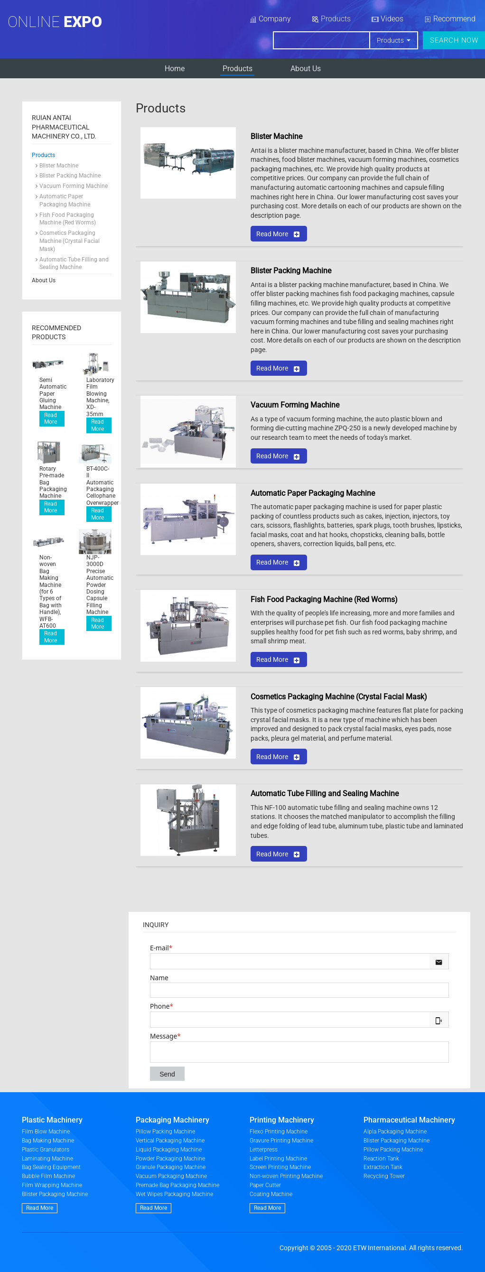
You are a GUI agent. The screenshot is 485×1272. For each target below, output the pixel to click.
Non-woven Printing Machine (286, 1176)
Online (55, 22)
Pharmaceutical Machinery (409, 1119)
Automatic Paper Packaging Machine (64, 200)
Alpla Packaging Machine (395, 1131)
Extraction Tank (383, 1167)
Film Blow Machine (46, 1131)
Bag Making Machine (48, 1140)
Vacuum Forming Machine (73, 186)
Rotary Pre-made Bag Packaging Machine (52, 482)
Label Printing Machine (278, 1158)
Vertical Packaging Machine (170, 1140)
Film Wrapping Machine (52, 1185)
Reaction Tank (381, 1158)
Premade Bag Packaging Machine (177, 1185)
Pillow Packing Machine (165, 1131)
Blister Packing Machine (70, 175)
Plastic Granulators (45, 1149)
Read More (50, 418)
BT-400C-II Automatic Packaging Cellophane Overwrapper (99, 485)
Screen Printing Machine (280, 1167)
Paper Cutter (265, 1185)
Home (175, 68)
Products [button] (391, 40)
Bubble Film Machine (48, 1176)
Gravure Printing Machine (281, 1140)
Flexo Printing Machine (279, 1131)
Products (237, 68)
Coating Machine (271, 1194)
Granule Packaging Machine (170, 1167)
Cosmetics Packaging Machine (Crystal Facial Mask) (69, 241)
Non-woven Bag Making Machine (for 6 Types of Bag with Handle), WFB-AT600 (50, 591)
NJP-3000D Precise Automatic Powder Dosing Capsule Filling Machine (99, 584)
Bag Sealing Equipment (51, 1167)
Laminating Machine (47, 1158)
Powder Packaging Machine (170, 1158)
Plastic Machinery (52, 1119)
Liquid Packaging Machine (169, 1149)
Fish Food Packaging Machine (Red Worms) (67, 219)
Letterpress (264, 1149)
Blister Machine (58, 165)
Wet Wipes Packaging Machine (174, 1194)
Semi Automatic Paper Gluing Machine (52, 394)
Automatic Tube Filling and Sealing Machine (74, 263)
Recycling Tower (384, 1176)
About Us (305, 68)
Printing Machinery (282, 1119)
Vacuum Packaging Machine (171, 1176)
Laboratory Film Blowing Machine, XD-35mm (99, 397)
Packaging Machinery (172, 1119)
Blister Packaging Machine (55, 1194)
